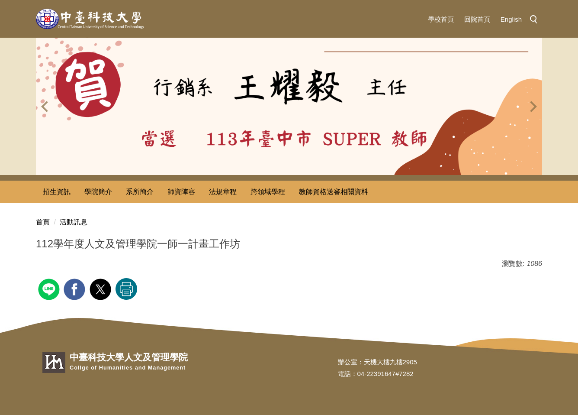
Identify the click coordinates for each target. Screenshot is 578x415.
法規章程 (223, 191)
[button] (536, 20)
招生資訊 (57, 191)
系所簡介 (140, 191)
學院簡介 (98, 191)
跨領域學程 (267, 191)
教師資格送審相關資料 (333, 191)
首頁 (43, 222)
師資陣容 (181, 191)
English (511, 19)
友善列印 (126, 289)
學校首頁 (441, 19)
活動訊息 (73, 222)
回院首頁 (477, 19)
